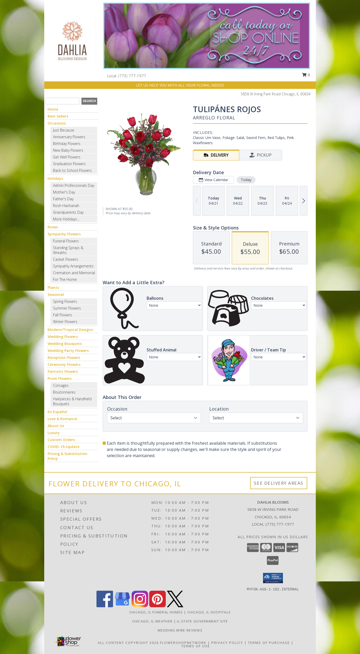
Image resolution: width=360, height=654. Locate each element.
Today (246, 179)
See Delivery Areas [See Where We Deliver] (278, 483)
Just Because (63, 130)
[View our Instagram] (140, 605)
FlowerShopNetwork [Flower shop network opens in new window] (183, 642)
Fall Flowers (62, 314)
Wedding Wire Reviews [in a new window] (180, 630)
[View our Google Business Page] (122, 605)
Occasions (57, 123)
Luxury (54, 432)
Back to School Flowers (72, 170)
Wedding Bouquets (65, 343)
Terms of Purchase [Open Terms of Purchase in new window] (269, 642)
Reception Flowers (64, 357)
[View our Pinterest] (157, 605)
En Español (57, 411)
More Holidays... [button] (66, 219)
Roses (53, 227)
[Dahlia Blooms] (72, 39)
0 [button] (306, 74)
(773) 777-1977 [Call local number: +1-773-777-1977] (132, 75)
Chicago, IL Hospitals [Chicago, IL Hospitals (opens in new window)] (209, 612)
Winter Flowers (65, 321)
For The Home (65, 279)
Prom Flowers (60, 378)
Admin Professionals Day (73, 185)
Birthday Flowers (66, 143)
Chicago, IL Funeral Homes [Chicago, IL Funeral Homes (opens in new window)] (156, 612)
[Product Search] (62, 101)
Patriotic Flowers (63, 371)
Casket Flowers (65, 259)
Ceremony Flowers (64, 364)
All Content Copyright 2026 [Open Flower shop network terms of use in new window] (128, 642)
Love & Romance (62, 418)
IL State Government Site (202, 621)
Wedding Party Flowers (68, 350)
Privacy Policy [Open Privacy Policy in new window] (227, 642)
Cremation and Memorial (74, 272)
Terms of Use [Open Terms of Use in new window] (195, 646)
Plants (53, 287)
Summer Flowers (67, 308)
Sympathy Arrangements (73, 266)
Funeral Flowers (66, 240)
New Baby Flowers (68, 150)
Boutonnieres (64, 392)
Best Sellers (58, 116)
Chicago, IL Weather (152, 621)
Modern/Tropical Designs (70, 329)
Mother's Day (64, 192)
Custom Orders (61, 439)
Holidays (55, 178)
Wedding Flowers (63, 336)
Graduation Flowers (69, 163)
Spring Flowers (65, 301)
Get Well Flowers (66, 157)
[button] (273, 578)
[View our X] (175, 605)
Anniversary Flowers (69, 136)
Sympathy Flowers (64, 234)
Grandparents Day (68, 212)
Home (53, 109)
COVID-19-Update (63, 446)
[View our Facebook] (104, 605)
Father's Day (63, 198)
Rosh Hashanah (66, 205)
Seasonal (56, 294)
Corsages (61, 385)
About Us (56, 425)
